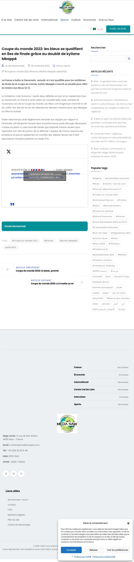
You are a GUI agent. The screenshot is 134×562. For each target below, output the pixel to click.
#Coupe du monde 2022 (17, 74)
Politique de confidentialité (103, 556)
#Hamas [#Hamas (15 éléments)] (120, 216)
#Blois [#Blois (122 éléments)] (96, 183)
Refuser (94, 549)
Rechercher (98, 47)
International (49, 19)
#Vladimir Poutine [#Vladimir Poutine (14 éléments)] (102, 260)
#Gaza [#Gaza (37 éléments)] (96, 205)
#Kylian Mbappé (47, 74)
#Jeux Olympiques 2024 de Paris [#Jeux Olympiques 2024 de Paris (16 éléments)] (110, 222)
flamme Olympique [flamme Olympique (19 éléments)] (103, 287)
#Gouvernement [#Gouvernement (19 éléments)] (112, 205)
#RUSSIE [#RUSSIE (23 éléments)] (122, 254)
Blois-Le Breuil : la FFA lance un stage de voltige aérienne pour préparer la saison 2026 (108, 152)
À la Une (6, 19)
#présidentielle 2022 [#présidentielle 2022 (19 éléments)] (103, 254)
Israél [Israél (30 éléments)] (119, 287)
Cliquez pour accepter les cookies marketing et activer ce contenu (44, 179)
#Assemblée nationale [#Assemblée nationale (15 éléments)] (117, 178)
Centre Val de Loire (27, 19)
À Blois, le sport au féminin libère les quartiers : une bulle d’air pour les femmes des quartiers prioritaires (111, 122)
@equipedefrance (21, 176)
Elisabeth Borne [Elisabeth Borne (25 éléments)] (101, 282)
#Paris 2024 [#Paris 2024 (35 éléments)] (99, 243)
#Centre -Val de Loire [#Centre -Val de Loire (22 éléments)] (114, 183)
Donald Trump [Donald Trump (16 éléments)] (121, 276)
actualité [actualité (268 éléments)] (97, 276)
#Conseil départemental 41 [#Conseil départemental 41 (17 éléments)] (107, 189)
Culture (76, 19)
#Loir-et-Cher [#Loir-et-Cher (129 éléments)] (100, 233)
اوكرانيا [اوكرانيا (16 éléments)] (121, 309)
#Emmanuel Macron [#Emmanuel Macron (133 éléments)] (103, 200)
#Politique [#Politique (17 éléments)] (114, 243)
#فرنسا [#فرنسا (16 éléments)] (114, 271)
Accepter (71, 549)
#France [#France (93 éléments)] (122, 200)
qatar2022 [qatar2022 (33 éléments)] (98, 298)
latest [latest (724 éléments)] (106, 293)
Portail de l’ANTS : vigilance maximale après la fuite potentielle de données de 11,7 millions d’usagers (111, 137)
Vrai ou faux (106, 19)
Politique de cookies (82, 556)
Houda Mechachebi (15, 68)
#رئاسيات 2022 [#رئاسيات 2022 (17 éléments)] (100, 271)
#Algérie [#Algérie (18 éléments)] (97, 178)
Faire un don (118, 29)
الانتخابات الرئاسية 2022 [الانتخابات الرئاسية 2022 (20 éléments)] (104, 309)
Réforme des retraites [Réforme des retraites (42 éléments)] (118, 298)
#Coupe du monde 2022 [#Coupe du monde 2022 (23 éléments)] (105, 194)
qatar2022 (62, 74)
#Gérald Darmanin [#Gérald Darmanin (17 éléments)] (102, 216)
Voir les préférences (117, 549)
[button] (128, 523)
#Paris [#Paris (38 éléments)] (114, 238)
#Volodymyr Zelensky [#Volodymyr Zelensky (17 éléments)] (104, 265)
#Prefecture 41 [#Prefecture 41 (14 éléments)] (100, 249)
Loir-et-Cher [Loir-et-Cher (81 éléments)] (118, 293)
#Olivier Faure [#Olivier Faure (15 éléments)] (100, 238)
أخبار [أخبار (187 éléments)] (116, 304)
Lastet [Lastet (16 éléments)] (96, 293)
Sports (64, 19)
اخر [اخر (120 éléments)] (123, 304)
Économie (89, 19)
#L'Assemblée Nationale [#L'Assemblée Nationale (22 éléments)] (105, 227)
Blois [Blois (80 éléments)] (108, 276)
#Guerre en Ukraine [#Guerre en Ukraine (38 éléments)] (103, 211)
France (59, 68)
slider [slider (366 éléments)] (95, 304)
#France (34, 74)
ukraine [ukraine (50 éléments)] (106, 304)
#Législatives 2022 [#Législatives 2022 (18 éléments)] (120, 233)
